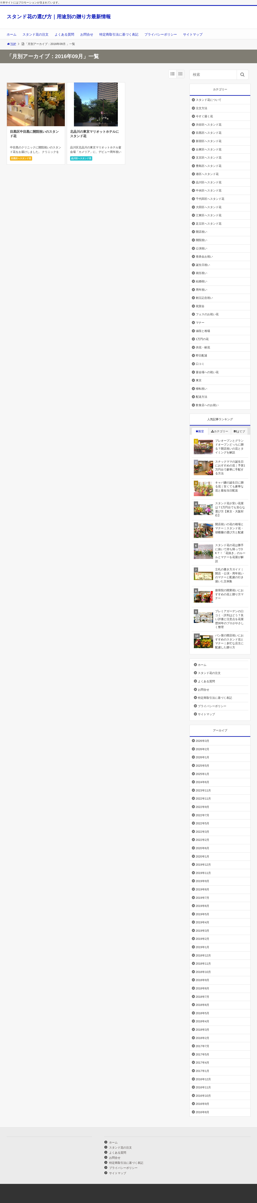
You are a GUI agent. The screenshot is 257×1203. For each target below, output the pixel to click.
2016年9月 (202, 1103)
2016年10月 (203, 1095)
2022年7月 (202, 815)
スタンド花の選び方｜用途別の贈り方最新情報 (59, 16)
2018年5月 (202, 1013)
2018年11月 (203, 963)
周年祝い (201, 289)
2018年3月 (202, 1029)
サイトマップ (193, 34)
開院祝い (201, 240)
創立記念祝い (204, 297)
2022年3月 (202, 831)
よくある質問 (64, 34)
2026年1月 (202, 757)
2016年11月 (203, 1087)
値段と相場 (203, 331)
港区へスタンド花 (207, 174)
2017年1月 (202, 1071)
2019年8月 (202, 889)
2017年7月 (202, 1046)
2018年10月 (203, 972)
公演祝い (201, 248)
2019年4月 (202, 922)
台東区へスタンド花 (208, 149)
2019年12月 (203, 864)
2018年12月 (203, 955)
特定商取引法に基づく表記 (118, 34)
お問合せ (86, 34)
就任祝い (201, 273)
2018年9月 (202, 980)
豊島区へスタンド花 (208, 165)
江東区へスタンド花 (208, 215)
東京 (199, 380)
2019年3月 (202, 930)
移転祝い (201, 388)
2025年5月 (202, 765)
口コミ (200, 363)
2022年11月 (203, 798)
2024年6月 (202, 782)
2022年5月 (202, 823)
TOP (11, 44)
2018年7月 (202, 996)
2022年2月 (202, 839)
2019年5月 (202, 914)
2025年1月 (202, 774)
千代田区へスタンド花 (210, 198)
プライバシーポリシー (160, 34)
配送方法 (201, 396)
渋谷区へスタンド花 (208, 124)
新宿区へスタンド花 (208, 141)
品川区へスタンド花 (81, 158)
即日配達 (201, 355)
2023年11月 (203, 790)
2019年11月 (203, 873)
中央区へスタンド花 (208, 190)
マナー (200, 322)
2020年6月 (202, 848)
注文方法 (201, 108)
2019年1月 (202, 947)
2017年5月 (202, 1054)
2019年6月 (202, 905)
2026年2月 (202, 749)
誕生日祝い (203, 264)
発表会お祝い (204, 256)
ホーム (11, 34)
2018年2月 (202, 1038)
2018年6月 (202, 1004)
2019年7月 (202, 897)
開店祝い (201, 231)
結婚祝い (201, 281)
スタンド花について (208, 99)
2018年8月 (202, 988)
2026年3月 (202, 740)
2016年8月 (202, 1112)
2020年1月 (202, 856)
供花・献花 (203, 347)
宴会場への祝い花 (207, 372)
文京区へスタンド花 (208, 157)
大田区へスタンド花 (208, 207)
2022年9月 (202, 807)
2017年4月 (202, 1062)
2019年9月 (202, 881)
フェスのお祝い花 (207, 314)
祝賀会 (200, 306)
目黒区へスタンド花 (21, 158)
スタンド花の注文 (36, 34)
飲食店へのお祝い (207, 405)
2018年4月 (202, 1021)
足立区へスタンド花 (208, 223)
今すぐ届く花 (204, 116)
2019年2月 (202, 938)
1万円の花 (202, 339)
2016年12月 (203, 1079)
